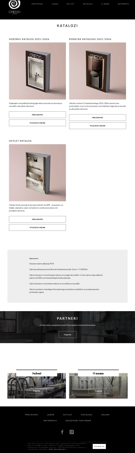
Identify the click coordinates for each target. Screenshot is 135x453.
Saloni (105, 415)
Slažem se (99, 446)
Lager (55, 4)
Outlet (71, 4)
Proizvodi (37, 4)
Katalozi (88, 4)
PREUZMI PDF (37, 115)
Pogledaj (67, 335)
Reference (123, 4)
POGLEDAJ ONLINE (37, 123)
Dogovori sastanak (78, 421)
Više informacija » (57, 449)
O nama (105, 4)
